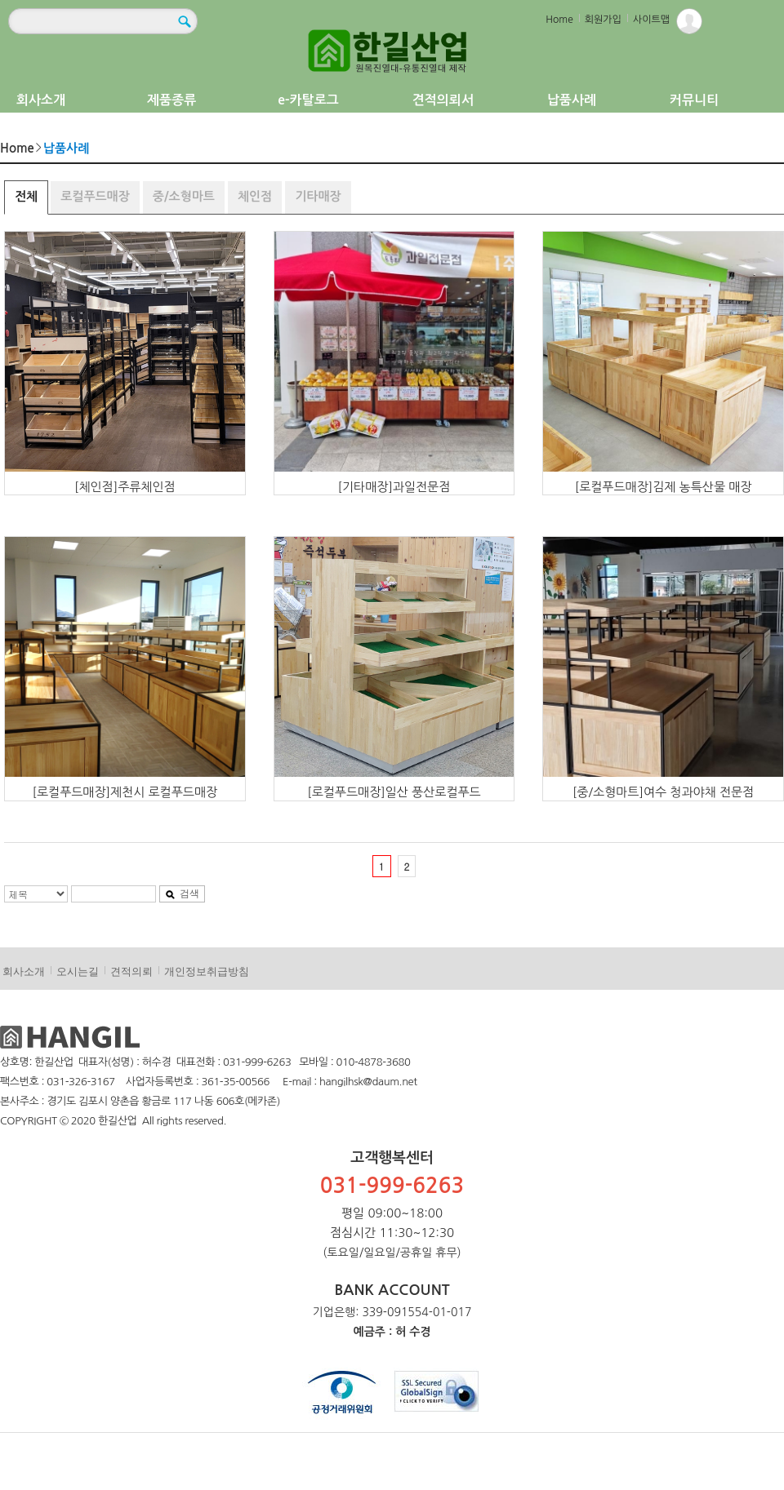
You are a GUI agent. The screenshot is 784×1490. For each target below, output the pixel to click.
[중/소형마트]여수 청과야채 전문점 (663, 792)
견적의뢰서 (443, 100)
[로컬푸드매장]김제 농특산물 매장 (663, 487)
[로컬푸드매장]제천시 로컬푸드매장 (125, 792)
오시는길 (77, 971)
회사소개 (40, 100)
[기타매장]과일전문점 (394, 487)
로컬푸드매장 (95, 196)
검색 (182, 893)
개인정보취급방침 (206, 971)
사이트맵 (651, 19)
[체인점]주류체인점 (125, 487)
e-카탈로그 (308, 100)
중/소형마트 (184, 196)
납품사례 (571, 100)
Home (559, 19)
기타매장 (318, 196)
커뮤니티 (694, 100)
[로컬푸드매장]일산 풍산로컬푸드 (394, 792)
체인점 (255, 196)
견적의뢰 (131, 971)
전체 (26, 196)
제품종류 (171, 100)
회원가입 (603, 19)
